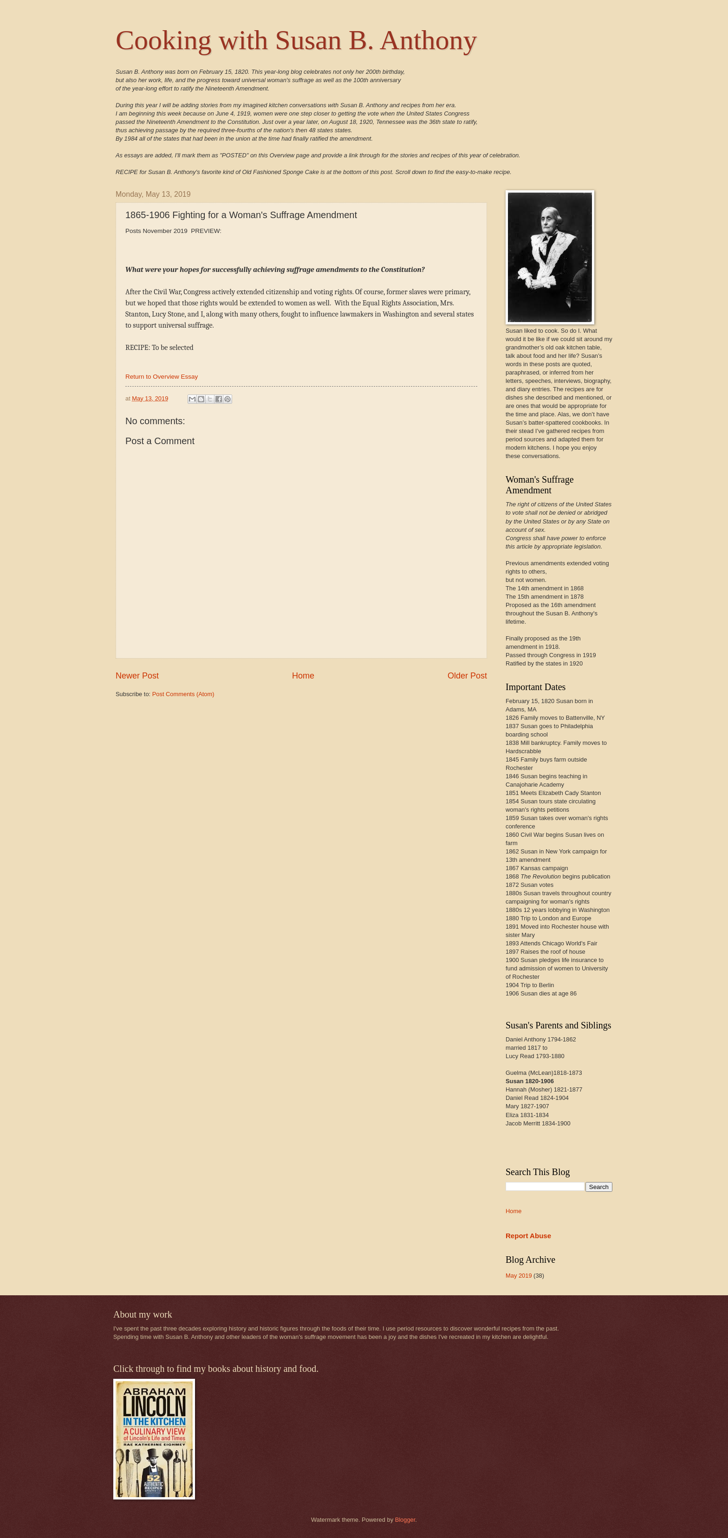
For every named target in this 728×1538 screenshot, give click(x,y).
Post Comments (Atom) (183, 694)
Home (303, 675)
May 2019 (519, 1275)
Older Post (467, 675)
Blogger (405, 1519)
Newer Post (137, 675)
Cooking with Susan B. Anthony (296, 40)
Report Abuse (528, 1236)
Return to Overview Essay (161, 376)
